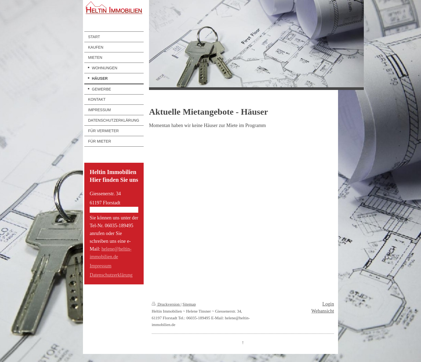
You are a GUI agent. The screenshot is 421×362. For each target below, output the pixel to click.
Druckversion (166, 304)
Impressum (100, 266)
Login (328, 304)
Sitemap (189, 304)
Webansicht (322, 311)
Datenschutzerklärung (111, 275)
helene (107, 249)
